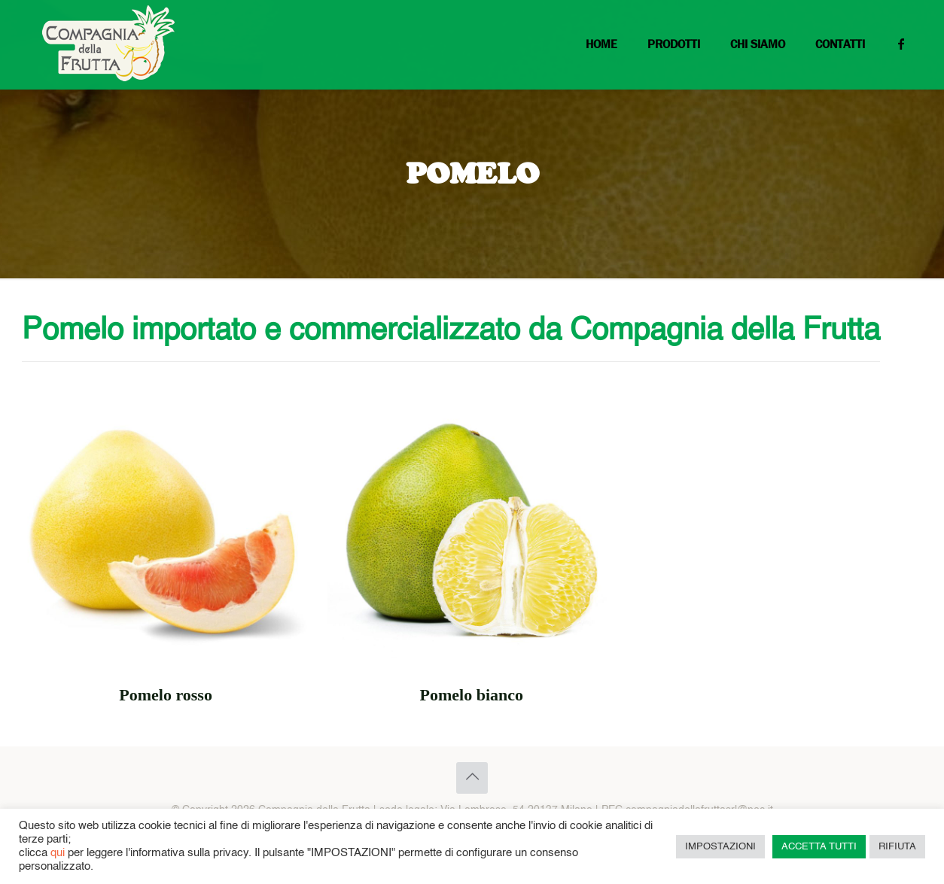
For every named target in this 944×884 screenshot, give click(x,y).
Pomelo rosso (165, 694)
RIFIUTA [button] (897, 847)
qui (57, 853)
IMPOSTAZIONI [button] (720, 847)
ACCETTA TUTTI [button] (819, 847)
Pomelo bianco (472, 694)
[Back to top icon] (472, 778)
